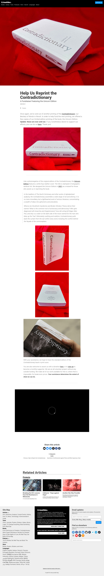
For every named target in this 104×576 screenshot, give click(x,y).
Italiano (15, 550)
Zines (4, 522)
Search (26, 4)
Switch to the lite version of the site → (52, 568)
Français (25, 550)
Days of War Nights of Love (10, 534)
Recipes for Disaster (23, 532)
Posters (14, 522)
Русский (17, 552)
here (40, 124)
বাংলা (14, 560)
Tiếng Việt (22, 562)
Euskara (16, 556)
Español (9, 550)
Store (21, 4)
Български (15, 554)
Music (28, 522)
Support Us (99, 2)
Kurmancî (13, 564)
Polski (22, 552)
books (52, 456)
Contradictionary (68, 114)
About (37, 4)
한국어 (26, 558)
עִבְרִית (27, 560)
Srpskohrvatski (18, 558)
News (9, 516)
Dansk (23, 560)
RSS (8, 512)
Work (4, 532)
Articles (5, 512)
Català (28, 562)
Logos (4, 524)
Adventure (9, 514)
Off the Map (9, 536)
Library (7, 4)
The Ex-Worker (7, 540)
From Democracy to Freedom (11, 530)
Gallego (7, 564)
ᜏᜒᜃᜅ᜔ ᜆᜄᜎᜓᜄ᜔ (24, 564)
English (5, 550)
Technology (15, 516)
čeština (11, 556)
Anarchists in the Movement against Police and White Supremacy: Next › (64, 458)
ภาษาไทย (5, 562)
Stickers (19, 522)
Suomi (4, 554)
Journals (8, 522)
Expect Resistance (11, 532)
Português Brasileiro (8, 552)
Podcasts (17, 4)
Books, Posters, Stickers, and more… (13, 546)
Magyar (21, 556)
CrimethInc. (6, 2)
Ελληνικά (27, 552)
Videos (24, 522)
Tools (11, 4)
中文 (20, 554)
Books (3, 4)
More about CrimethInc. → (58, 526)
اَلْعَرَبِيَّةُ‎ (10, 560)
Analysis (14, 514)
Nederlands (10, 558)
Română (5, 560)
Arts (4, 514)
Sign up (99, 522)
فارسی (5, 558)
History (29, 514)
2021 (60, 186)
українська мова (14, 562)
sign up (70, 367)
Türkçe (26, 556)
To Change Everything (13, 524)
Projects (24, 108)
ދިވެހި (4, 564)
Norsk (18, 564)
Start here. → (62, 533)
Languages (32, 4)
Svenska (18, 560)
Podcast (5, 538)
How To (5, 516)
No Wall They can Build (18, 540)
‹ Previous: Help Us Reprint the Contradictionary (34, 458)
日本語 (9, 554)
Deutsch (20, 550)
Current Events (22, 514)
